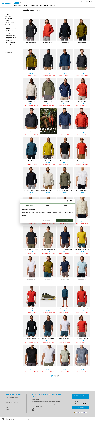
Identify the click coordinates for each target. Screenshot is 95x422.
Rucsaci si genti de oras (11, 37)
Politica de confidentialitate (12, 400)
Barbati (16, 3)
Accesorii (7, 20)
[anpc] (77, 413)
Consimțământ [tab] (29, 205)
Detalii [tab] (47, 205)
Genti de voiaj (8, 38)
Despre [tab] (65, 205)
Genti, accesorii (34, 5)
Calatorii (7, 25)
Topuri (6, 12)
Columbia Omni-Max (10, 51)
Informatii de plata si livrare (12, 402)
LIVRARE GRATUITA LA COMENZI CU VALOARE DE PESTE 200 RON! (47, 1)
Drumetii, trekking (44, 5)
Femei (21, 3)
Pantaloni (7, 14)
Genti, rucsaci (8, 18)
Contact (8, 405)
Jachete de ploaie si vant (11, 28)
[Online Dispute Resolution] (84, 413)
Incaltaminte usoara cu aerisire (12, 27)
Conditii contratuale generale (12, 397)
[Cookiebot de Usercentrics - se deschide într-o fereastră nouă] (68, 201)
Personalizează (47, 220)
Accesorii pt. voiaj (9, 40)
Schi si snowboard (9, 47)
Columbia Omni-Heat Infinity (12, 49)
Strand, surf (52, 5)
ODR (7, 407)
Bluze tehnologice (9, 30)
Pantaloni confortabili (10, 35)
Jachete (7, 10)
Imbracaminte (17, 5)
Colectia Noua (8, 52)
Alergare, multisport (10, 42)
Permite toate (65, 220)
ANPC (7, 409)
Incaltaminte (26, 5)
